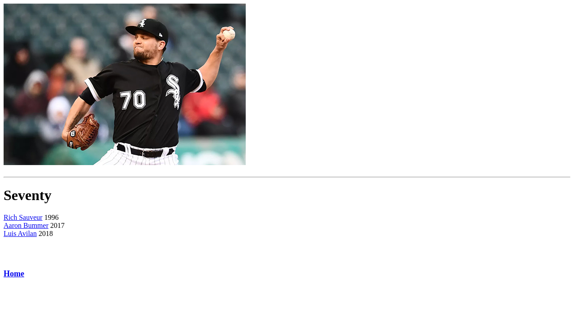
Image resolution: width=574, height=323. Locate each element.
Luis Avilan (20, 233)
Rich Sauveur (23, 217)
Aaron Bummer (26, 225)
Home (14, 273)
